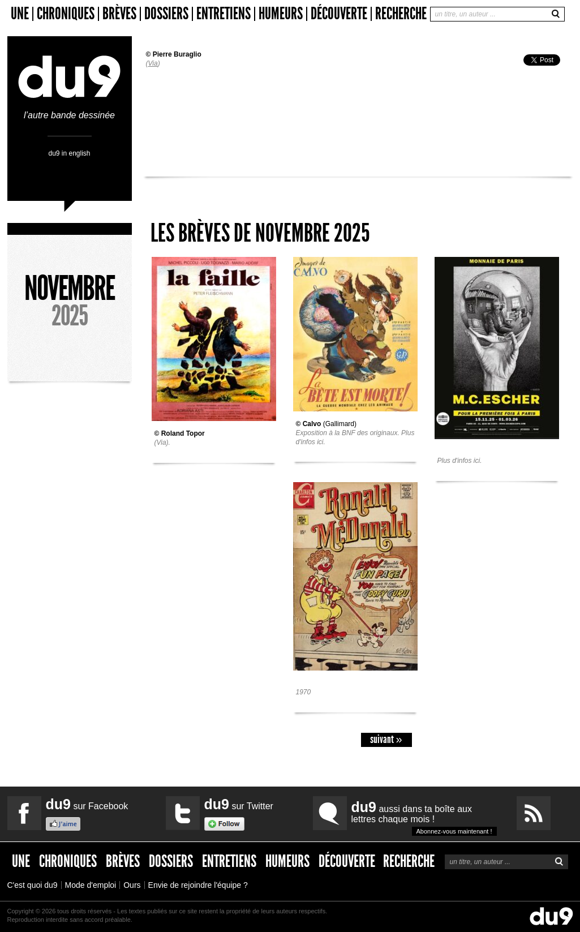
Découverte (339, 14)
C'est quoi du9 (32, 885)
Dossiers (166, 14)
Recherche (401, 13)
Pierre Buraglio (177, 54)
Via (153, 63)
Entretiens (223, 14)
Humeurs (281, 14)
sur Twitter (238, 804)
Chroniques (65, 14)
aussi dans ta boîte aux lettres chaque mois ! (424, 817)
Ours (131, 885)
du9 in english (69, 153)
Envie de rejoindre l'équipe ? (198, 885)
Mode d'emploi (91, 885)
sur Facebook (87, 804)
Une (20, 14)
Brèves (119, 14)
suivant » (386, 739)
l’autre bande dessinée (69, 110)
